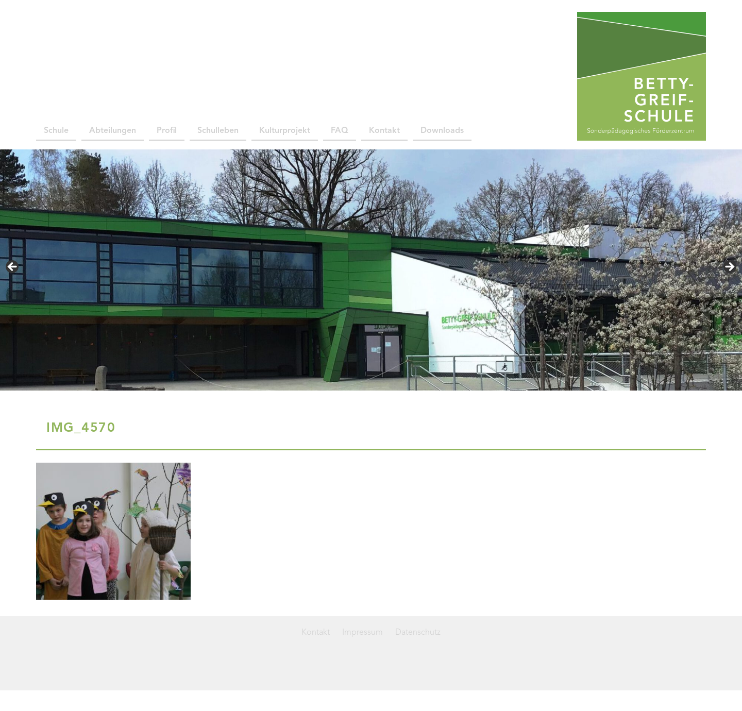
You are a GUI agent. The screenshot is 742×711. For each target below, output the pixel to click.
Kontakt (384, 131)
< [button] (13, 267)
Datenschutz (418, 633)
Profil (167, 131)
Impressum (362, 633)
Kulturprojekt (284, 131)
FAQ (339, 131)
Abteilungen (112, 131)
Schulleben (218, 131)
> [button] (729, 267)
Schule (56, 131)
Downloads (442, 131)
